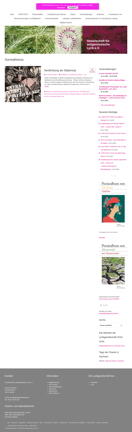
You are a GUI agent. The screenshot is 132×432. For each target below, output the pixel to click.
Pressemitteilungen (55, 387)
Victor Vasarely (53, 96)
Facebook (94, 382)
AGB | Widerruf (54, 393)
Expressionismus (65, 91)
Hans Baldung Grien (84, 91)
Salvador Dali (85, 94)
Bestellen (102, 238)
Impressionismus (48, 94)
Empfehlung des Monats (75, 74)
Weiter (47, 86)
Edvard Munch (56, 91)
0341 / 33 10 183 (13, 400)
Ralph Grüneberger (70, 94)
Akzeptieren (72, 7)
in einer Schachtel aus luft (108, 73)
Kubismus (55, 94)
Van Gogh (46, 96)
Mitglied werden (54, 382)
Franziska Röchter (52, 74)
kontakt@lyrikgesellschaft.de (108, 313)
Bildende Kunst (48, 91)
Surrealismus (92, 94)
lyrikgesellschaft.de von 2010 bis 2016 (112, 346)
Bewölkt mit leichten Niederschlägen (112, 80)
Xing (92, 384)
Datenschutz (53, 391)
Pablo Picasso (61, 94)
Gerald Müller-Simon (74, 91)
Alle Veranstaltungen (108, 105)
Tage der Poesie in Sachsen (114, 361)
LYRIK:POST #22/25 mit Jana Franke (113, 133)
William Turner (60, 96)
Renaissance (78, 94)
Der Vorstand (53, 384)
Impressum (52, 389)
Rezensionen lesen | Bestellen (109, 299)
